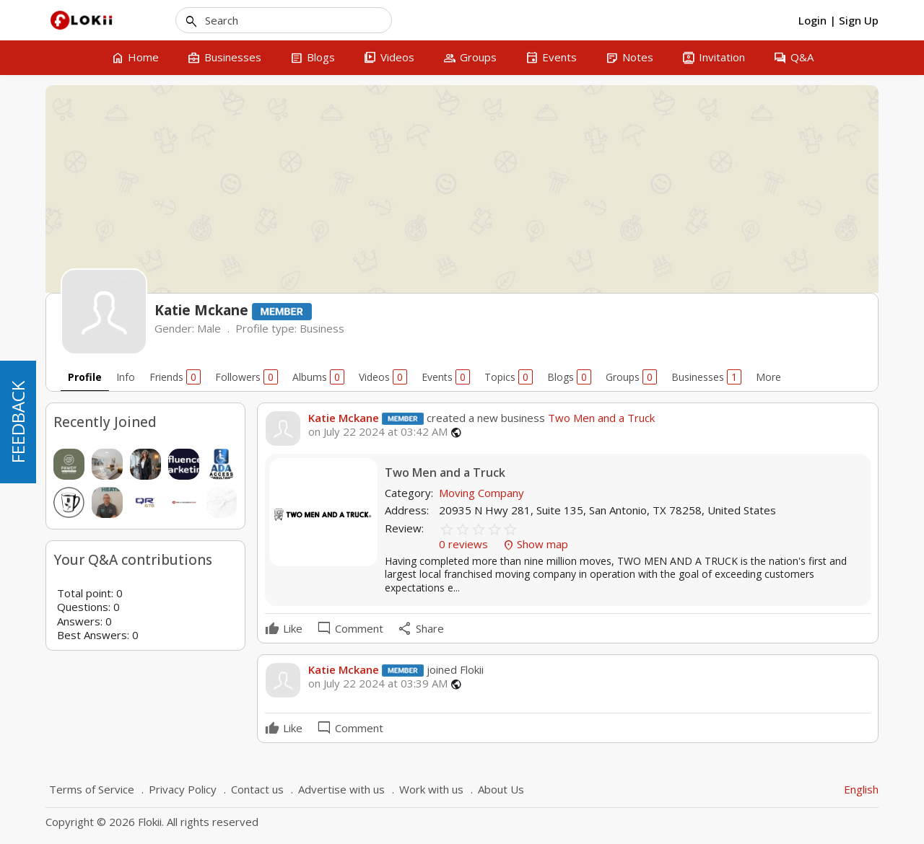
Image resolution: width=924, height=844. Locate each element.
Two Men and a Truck (600, 417)
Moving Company (481, 492)
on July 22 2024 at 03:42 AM (378, 432)
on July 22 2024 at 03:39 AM (378, 683)
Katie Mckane (343, 417)
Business (322, 328)
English (861, 789)
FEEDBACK (18, 422)
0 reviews (465, 544)
